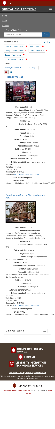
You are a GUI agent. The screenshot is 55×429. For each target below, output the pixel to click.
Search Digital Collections (16, 30)
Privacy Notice (17, 391)
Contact (5, 26)
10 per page (31, 68)
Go (46, 34)
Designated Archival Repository (20, 376)
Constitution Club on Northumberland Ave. (25, 196)
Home (4, 16)
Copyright (27, 391)
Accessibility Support (16, 373)
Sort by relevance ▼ (14, 68)
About (4, 21)
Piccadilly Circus (14, 76)
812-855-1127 (33, 174)
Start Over (46, 42)
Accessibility (7, 391)
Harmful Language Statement (35, 373)
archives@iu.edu (21, 174)
